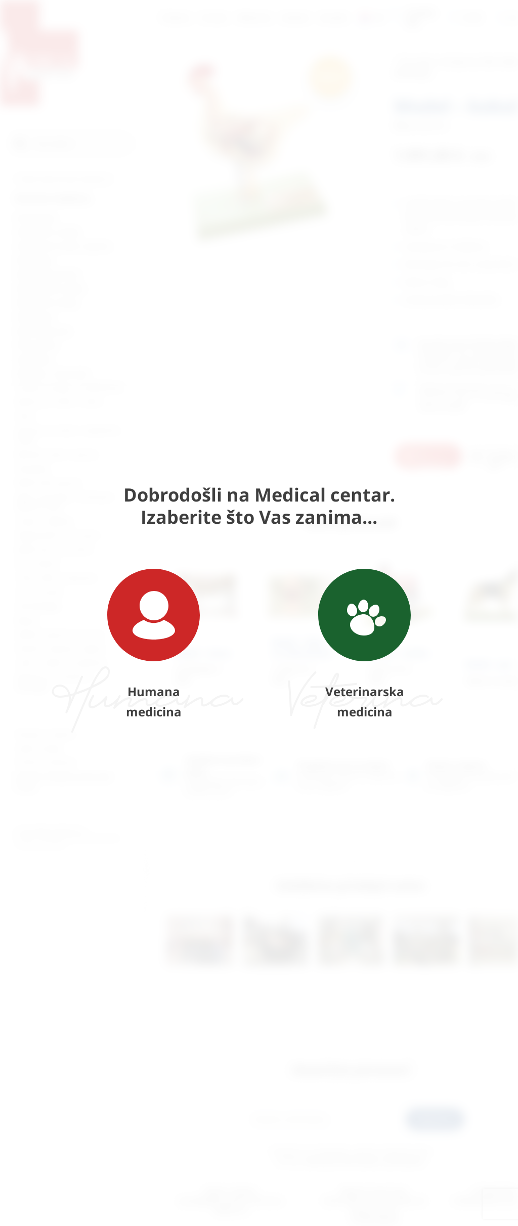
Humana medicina (153, 644)
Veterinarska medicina (364, 644)
